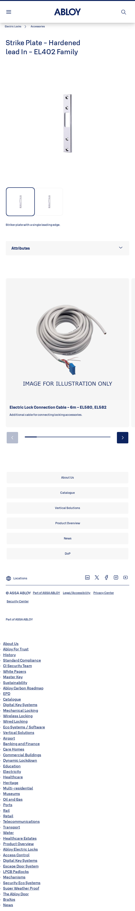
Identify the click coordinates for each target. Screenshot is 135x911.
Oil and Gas (13, 799)
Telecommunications (21, 821)
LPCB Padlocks (16, 871)
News (8, 904)
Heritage (10, 782)
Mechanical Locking (20, 710)
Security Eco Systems (21, 882)
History (9, 654)
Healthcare (13, 777)
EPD (6, 693)
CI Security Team (17, 665)
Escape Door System (21, 866)
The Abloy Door (16, 894)
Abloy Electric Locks (20, 849)
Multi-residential (18, 788)
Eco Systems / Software (24, 727)
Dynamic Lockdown (20, 760)
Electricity (12, 771)
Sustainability (15, 682)
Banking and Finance (21, 743)
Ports (7, 804)
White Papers (14, 671)
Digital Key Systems (20, 704)
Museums (11, 793)
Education (12, 766)
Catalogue (12, 699)
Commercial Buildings (22, 754)
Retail (8, 816)
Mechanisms (14, 877)
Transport (11, 827)
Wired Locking (15, 721)
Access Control (16, 855)
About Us (11, 643)
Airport (9, 738)
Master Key (13, 676)
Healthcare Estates (20, 838)
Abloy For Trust (16, 649)
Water (8, 832)
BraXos (9, 899)
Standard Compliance (22, 660)
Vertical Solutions (18, 732)
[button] (38, 26)
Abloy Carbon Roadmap (23, 688)
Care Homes (13, 749)
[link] (16, 26)
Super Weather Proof (21, 888)
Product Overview (18, 843)
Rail (6, 810)
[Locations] (16, 576)
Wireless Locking (18, 715)
